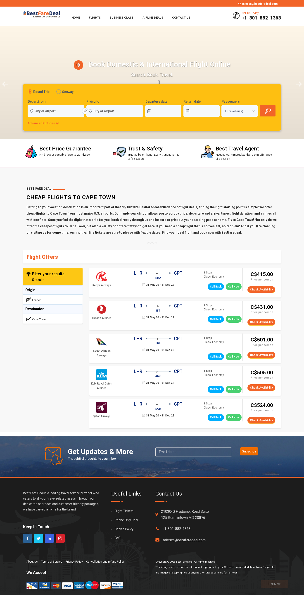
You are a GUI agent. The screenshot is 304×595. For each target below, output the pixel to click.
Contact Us (181, 17)
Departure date (156, 101)
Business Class (121, 17)
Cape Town (36, 319)
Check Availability (261, 289)
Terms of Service (51, 561)
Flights (95, 17)
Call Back (216, 286)
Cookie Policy (124, 529)
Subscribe (249, 451)
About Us (32, 561)
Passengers (231, 101)
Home (76, 17)
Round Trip (41, 92)
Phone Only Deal (126, 520)
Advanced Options (41, 123)
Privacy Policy (74, 561)
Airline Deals (152, 17)
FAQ (118, 538)
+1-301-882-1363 (173, 528)
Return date (192, 101)
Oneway (68, 92)
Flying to (93, 101)
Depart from (37, 101)
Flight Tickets (124, 511)
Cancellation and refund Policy (105, 561)
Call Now (233, 286)
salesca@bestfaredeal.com (258, 3)
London (33, 300)
